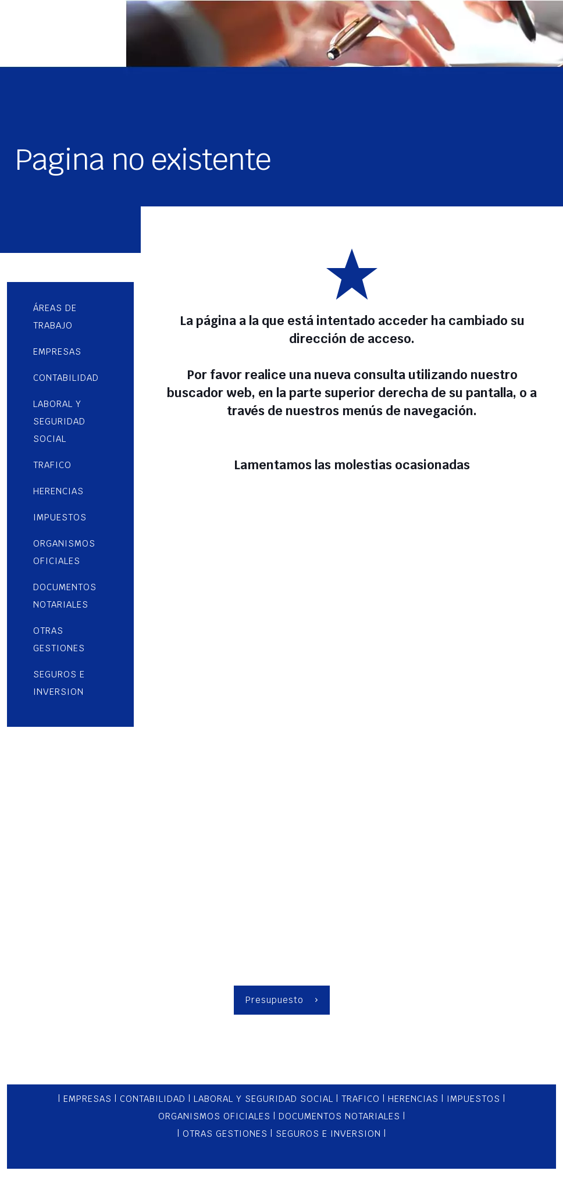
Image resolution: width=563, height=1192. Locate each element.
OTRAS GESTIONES (225, 1133)
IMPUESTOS (473, 1098)
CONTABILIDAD (153, 1098)
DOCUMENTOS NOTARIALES (339, 1116)
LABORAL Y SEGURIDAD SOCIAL (263, 1098)
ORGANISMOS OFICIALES (214, 1116)
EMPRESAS (89, 1098)
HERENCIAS (413, 1098)
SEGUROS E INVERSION (330, 1133)
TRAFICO (360, 1098)
